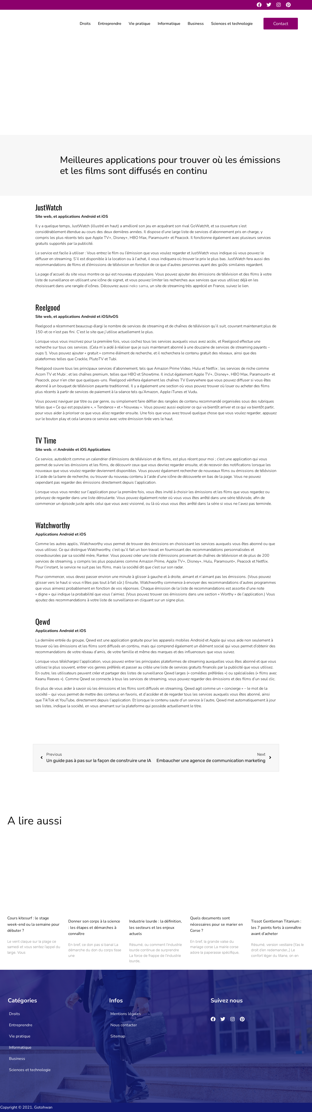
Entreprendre (109, 23)
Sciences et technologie (232, 23)
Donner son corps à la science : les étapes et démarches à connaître (94, 927)
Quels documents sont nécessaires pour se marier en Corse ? (216, 924)
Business (196, 23)
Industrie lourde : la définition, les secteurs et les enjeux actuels (155, 927)
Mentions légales (125, 1014)
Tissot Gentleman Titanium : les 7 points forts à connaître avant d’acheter (276, 927)
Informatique (169, 23)
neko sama (138, 286)
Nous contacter (123, 1025)
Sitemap (117, 1036)
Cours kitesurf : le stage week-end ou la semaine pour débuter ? (33, 924)
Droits (85, 23)
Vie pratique (139, 23)
